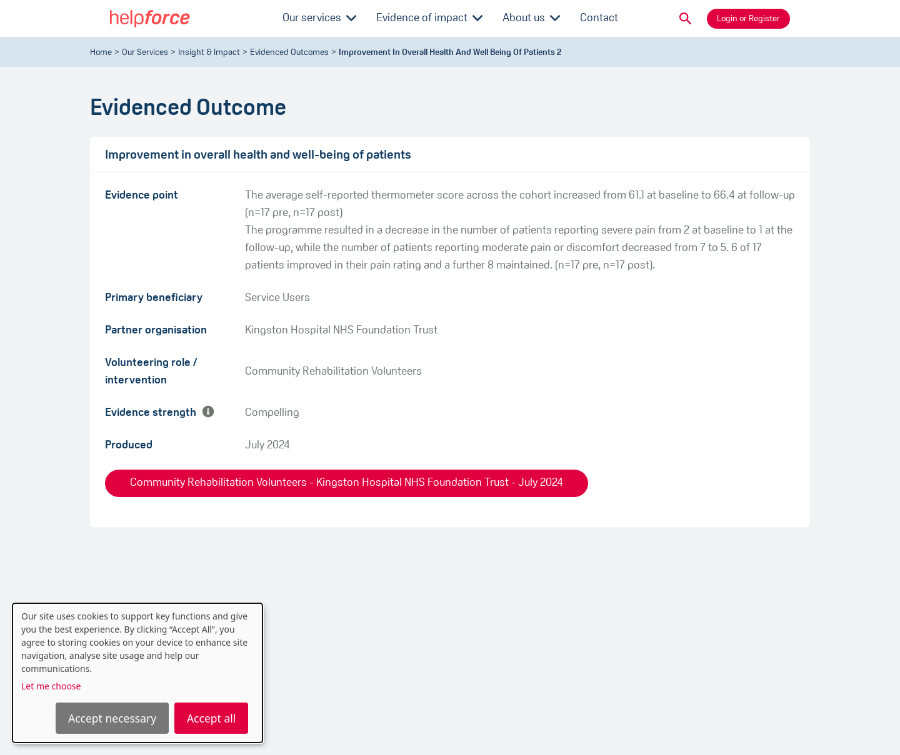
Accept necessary (112, 718)
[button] (685, 18)
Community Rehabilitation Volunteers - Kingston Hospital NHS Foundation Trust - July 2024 (346, 483)
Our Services (145, 52)
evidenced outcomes (289, 52)
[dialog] (137, 673)
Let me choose (51, 686)
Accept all (211, 718)
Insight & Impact (209, 52)
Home (101, 52)
